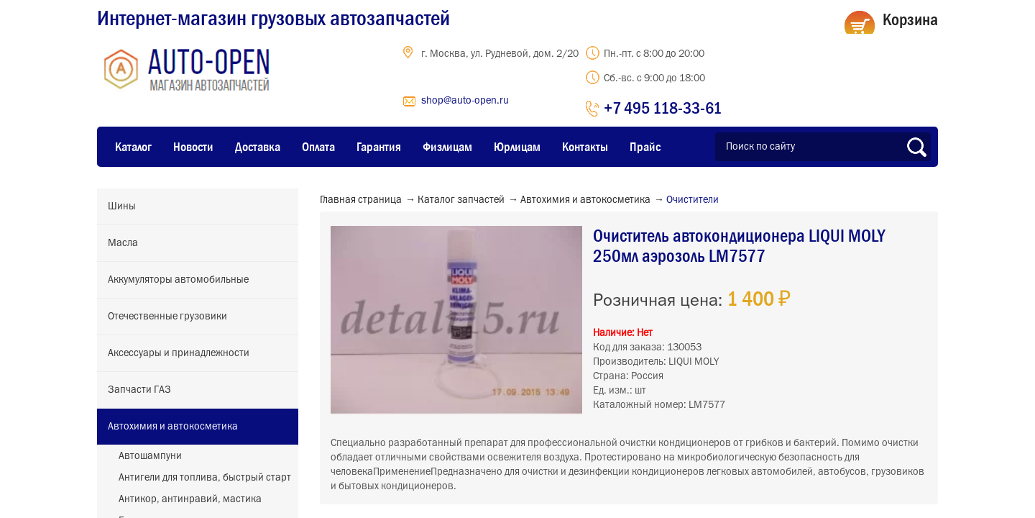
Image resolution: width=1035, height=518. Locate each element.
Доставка (257, 147)
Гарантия (378, 147)
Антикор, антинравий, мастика (190, 499)
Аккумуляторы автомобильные (178, 280)
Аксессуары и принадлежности (178, 353)
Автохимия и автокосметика (173, 426)
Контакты (585, 147)
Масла (123, 243)
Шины (122, 206)
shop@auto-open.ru (465, 100)
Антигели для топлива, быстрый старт (205, 477)
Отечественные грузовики (167, 316)
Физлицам (447, 147)
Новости (193, 147)
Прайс (645, 147)
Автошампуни (150, 456)
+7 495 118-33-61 (663, 107)
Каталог (133, 147)
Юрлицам (517, 147)
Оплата (318, 147)
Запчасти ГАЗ (139, 390)
